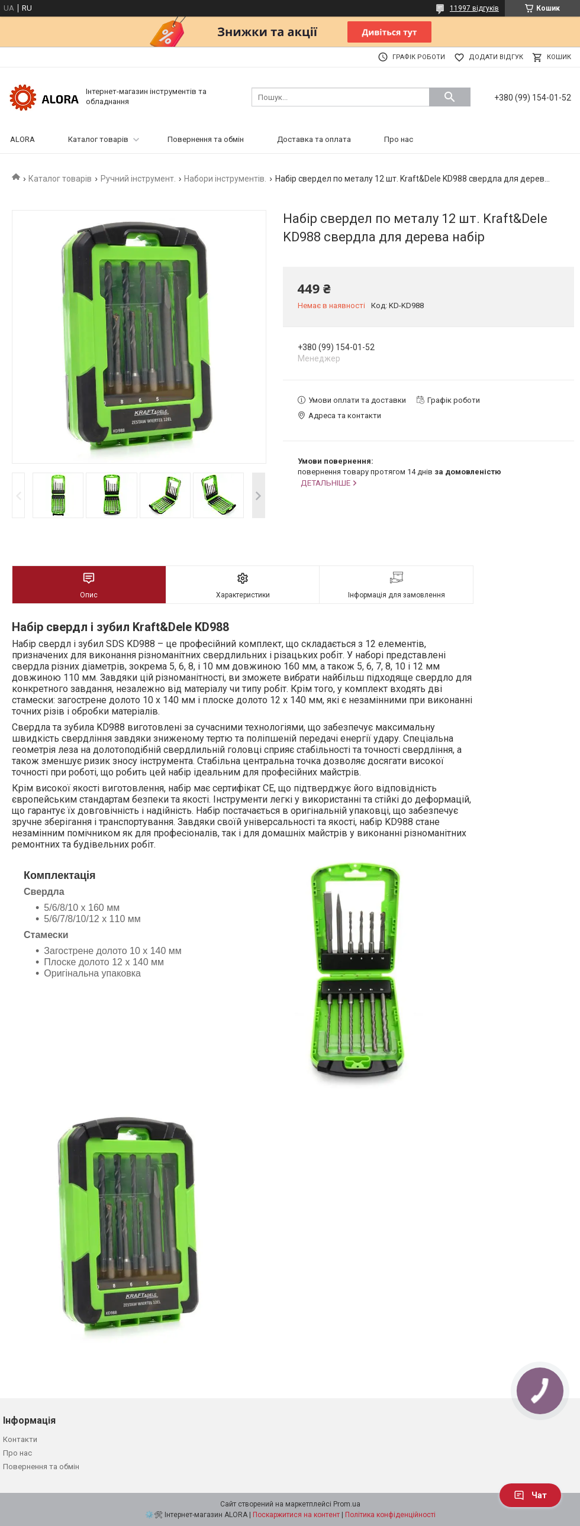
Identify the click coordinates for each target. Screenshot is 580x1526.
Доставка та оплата (314, 139)
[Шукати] (450, 97)
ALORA (22, 139)
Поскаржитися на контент (296, 1515)
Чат (530, 1495)
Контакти (20, 1439)
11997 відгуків (474, 8)
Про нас (398, 139)
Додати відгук (496, 57)
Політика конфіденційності (390, 1515)
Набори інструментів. (225, 178)
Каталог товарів (98, 139)
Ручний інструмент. (138, 178)
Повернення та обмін (205, 139)
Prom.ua (346, 1504)
